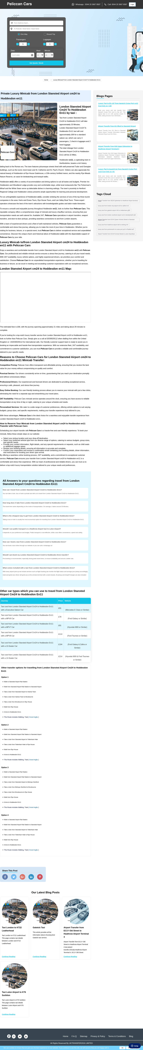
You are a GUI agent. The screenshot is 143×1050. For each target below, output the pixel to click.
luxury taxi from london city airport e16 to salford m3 (113, 206)
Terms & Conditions (117, 1036)
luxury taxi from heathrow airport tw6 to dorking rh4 (113, 225)
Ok (122, 1048)
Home (46, 80)
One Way (24, 34)
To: (15, 29)
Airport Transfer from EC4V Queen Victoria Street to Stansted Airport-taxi (116, 220)
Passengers (21, 39)
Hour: (40, 54)
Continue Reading (8, 956)
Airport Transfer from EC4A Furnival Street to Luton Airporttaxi (116, 234)
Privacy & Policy (98, 1036)
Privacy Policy (132, 1048)
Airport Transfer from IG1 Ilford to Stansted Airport (117, 126)
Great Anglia (33, 717)
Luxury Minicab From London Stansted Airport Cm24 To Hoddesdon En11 (76, 80)
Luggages (47, 39)
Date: (13, 51)
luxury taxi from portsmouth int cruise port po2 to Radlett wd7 (116, 229)
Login (132, 4)
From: (16, 23)
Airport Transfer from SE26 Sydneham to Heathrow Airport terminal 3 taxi (118, 201)
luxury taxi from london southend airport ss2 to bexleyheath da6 (117, 215)
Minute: (49, 54)
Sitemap (83, 1036)
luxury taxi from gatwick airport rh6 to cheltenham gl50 (114, 210)
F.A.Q (74, 1036)
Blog (131, 1036)
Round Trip (51, 34)
